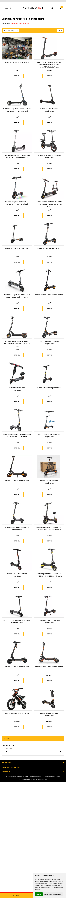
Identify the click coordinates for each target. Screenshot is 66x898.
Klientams (6, 772)
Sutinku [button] (38, 894)
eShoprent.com (42, 779)
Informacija (6, 762)
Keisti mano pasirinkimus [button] (52, 894)
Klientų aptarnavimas (11, 767)
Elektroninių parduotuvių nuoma (28, 779)
